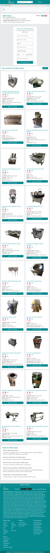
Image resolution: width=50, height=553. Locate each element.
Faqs (4, 533)
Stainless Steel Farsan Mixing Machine (37, 426)
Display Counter (37, 494)
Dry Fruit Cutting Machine (34, 352)
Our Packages (37, 525)
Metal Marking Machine (33, 506)
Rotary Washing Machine (36, 502)
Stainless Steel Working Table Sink (11, 281)
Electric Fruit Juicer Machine (34, 317)
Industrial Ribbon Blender (28, 492)
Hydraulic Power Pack (39, 501)
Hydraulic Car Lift (22, 495)
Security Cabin (6, 497)
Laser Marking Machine (17, 491)
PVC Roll (5, 507)
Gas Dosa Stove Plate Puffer (10, 130)
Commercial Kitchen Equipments (19, 507)
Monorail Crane (15, 505)
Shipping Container (37, 499)
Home (2, 5)
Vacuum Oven (9, 501)
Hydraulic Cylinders (30, 501)
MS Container (21, 498)
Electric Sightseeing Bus (19, 516)
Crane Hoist (8, 505)
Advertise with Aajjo (38, 524)
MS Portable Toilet (32, 497)
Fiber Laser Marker (24, 506)
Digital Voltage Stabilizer (16, 503)
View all (45, 67)
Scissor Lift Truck (30, 495)
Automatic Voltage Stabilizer (27, 503)
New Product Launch (38, 530)
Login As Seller (37, 533)
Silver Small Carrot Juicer (9, 317)
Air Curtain (10, 507)
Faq (48, 5)
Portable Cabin (26, 491)
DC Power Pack (22, 501)
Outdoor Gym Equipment (8, 516)
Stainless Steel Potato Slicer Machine (37, 390)
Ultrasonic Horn (39, 507)
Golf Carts (27, 516)
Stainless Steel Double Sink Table (11, 243)
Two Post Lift (34, 512)
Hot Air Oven (15, 501)
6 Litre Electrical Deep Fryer (34, 281)
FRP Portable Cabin (14, 498)
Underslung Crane (37, 503)
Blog (4, 528)
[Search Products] (17, 2)
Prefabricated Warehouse (18, 499)
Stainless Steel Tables (7, 494)
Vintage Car (31, 516)
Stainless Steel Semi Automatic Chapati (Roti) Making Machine (10, 91)
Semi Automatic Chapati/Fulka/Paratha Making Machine (18, 513)
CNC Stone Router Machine (24, 502)
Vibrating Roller (9, 492)
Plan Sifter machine (31, 507)
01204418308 (6, 538)
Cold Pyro (25, 517)
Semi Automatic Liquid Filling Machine (30, 510)
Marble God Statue (43, 506)
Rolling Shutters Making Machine (17, 512)
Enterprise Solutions (38, 532)
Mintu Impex (8, 5)
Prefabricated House (28, 499)
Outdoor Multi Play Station (35, 491)
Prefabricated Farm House (22, 497)
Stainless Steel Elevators (40, 495)
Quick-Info (5, 530)
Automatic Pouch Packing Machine (14, 510)
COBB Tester (21, 505)
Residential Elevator (14, 495)
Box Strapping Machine (17, 494)
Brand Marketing (37, 528)
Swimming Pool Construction (16, 514)
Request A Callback (25, 484)
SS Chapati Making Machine (34, 206)
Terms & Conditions (23, 524)
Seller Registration (38, 522)
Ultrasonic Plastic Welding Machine (15, 509)
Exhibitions (5, 532)
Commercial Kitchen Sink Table (35, 168)
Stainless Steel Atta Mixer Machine (36, 91)
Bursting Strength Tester (30, 505)
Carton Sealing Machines (28, 494)
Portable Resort (40, 497)
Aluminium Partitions (38, 492)
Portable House (13, 497)
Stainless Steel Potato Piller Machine (12, 390)
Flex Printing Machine (13, 502)
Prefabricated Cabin (29, 498)
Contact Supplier (12, 106)
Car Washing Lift (28, 512)
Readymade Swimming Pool (37, 514)
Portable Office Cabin (38, 498)
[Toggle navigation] (47, 9)
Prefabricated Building (7, 499)
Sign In (40, 2)
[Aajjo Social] (38, 488)
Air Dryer (40, 510)
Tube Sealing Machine (17, 492)
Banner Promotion (37, 527)
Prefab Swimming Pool (35, 513)
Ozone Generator (19, 517)
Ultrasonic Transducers (27, 509)
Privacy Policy (22, 525)
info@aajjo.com (6, 542)
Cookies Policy (22, 522)
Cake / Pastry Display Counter (13, 506)
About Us (5, 522)
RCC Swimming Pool (27, 514)
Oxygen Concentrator (10, 517)
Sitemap (5, 524)
